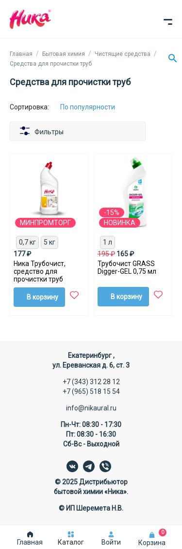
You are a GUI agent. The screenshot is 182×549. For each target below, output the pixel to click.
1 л (107, 242)
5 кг (49, 242)
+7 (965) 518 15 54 (91, 391)
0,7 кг (27, 242)
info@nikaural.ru (91, 408)
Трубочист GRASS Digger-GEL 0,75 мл (127, 267)
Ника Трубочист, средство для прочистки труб (40, 271)
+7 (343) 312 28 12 (91, 382)
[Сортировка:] (94, 107)
